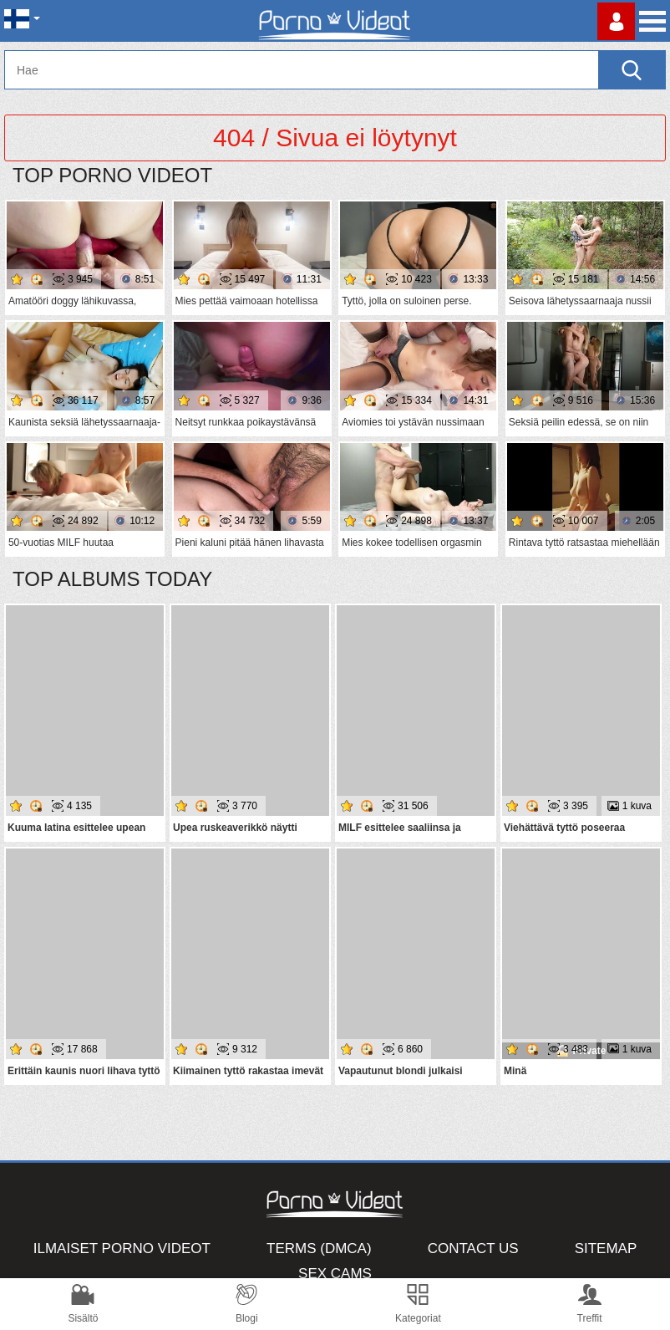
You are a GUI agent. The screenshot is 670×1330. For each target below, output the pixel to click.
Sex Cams (335, 1274)
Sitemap (606, 1248)
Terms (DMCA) (319, 1248)
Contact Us (473, 1248)
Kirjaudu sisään (616, 21)
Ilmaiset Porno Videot (122, 1248)
